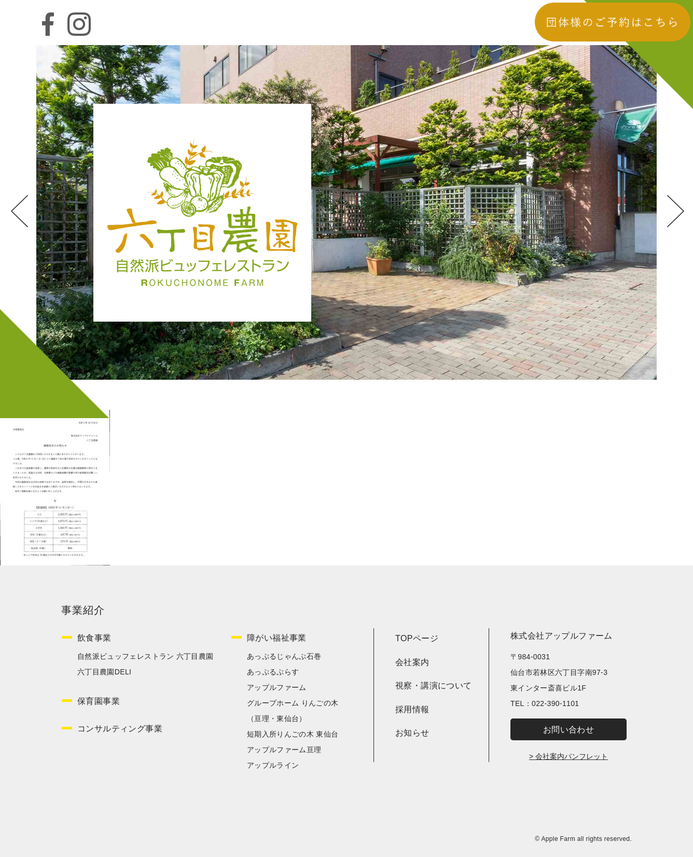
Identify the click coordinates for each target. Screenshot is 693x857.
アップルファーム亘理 (284, 749)
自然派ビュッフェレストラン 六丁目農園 (145, 656)
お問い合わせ (568, 729)
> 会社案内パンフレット (568, 756)
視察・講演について (433, 685)
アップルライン (273, 765)
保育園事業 (98, 701)
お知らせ (412, 732)
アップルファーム (277, 687)
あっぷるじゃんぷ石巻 (284, 656)
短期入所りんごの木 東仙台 (292, 734)
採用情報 (412, 709)
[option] (346, 212)
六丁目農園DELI (104, 672)
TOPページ (416, 638)
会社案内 (412, 662)
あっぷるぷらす (273, 672)
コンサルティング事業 (119, 728)
